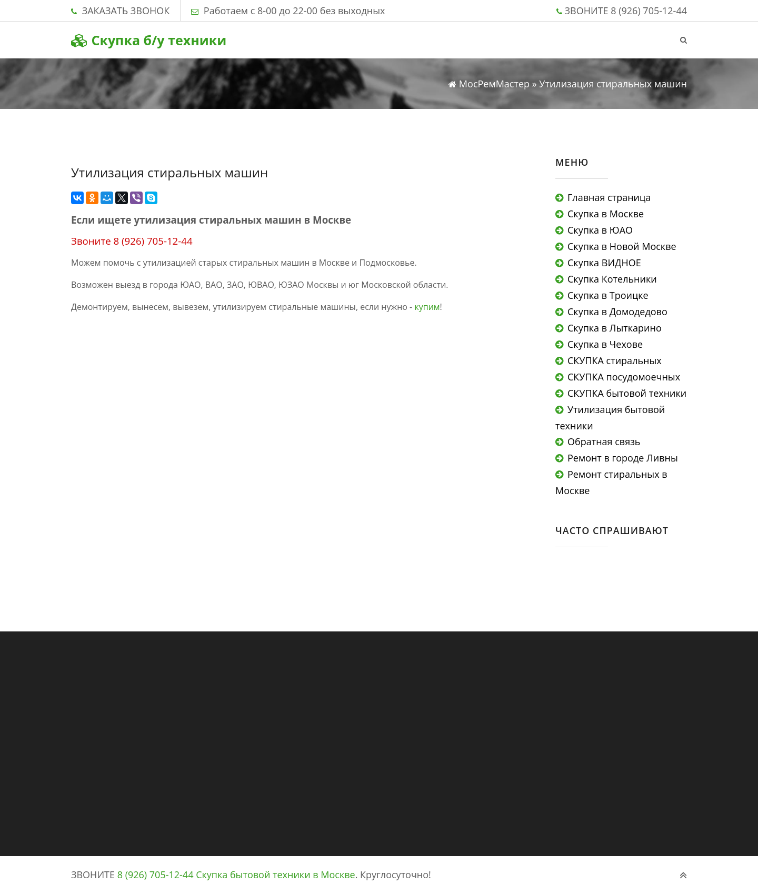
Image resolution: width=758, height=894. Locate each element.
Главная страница (609, 197)
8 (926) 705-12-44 (649, 10)
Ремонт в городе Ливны (622, 457)
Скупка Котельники (612, 279)
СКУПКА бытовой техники (626, 393)
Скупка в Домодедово (617, 311)
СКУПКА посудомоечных (623, 376)
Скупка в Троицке (608, 295)
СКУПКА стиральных (614, 360)
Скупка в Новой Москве (621, 246)
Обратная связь (603, 441)
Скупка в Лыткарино (614, 328)
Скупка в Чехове (605, 344)
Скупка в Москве (605, 213)
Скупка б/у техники (148, 40)
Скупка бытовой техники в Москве (275, 874)
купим (427, 307)
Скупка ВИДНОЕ (604, 262)
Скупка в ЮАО (600, 230)
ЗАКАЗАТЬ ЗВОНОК (125, 10)
